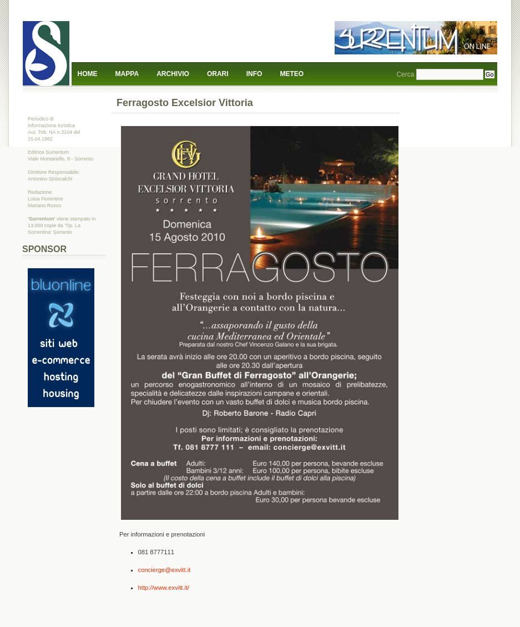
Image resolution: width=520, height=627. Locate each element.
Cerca (405, 74)
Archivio (172, 74)
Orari (218, 74)
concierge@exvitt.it (164, 569)
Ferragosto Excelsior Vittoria (185, 102)
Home (88, 74)
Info (254, 74)
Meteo (292, 74)
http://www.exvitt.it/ (164, 587)
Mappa (127, 74)
